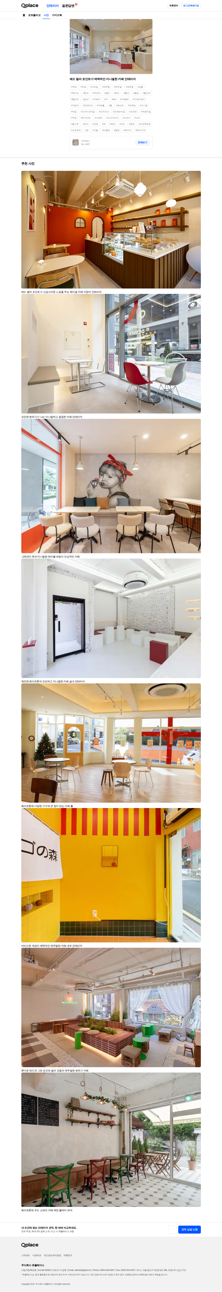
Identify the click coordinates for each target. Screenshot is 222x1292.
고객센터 (25, 1255)
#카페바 (96, 99)
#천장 (95, 124)
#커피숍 (94, 87)
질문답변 (69, 5)
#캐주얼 (106, 87)
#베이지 (127, 130)
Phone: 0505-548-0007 (103, 1270)
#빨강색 (75, 99)
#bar (114, 99)
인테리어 (52, 5)
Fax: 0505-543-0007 (125, 1270)
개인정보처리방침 (52, 1255)
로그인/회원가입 (191, 5)
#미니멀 (143, 105)
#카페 (74, 87)
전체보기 (142, 142)
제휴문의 (173, 5)
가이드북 (57, 15)
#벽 (104, 124)
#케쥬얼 (132, 105)
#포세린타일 (119, 111)
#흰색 (85, 93)
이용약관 (36, 1255)
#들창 (117, 130)
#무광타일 (146, 111)
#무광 (74, 118)
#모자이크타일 (88, 111)
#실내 (85, 99)
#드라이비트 (112, 118)
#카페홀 (101, 105)
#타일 (74, 111)
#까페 (83, 87)
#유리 (85, 124)
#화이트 (75, 93)
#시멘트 (98, 118)
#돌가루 (75, 124)
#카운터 (75, 105)
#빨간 (126, 93)
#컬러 (107, 93)
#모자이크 (104, 111)
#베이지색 (140, 130)
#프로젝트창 (145, 124)
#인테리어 (88, 105)
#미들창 (106, 130)
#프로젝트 (76, 130)
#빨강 (136, 93)
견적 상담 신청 (189, 1229)
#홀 (110, 105)
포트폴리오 (34, 15)
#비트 (137, 118)
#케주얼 (118, 87)
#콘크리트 (86, 118)
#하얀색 (96, 93)
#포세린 (133, 111)
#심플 (140, 87)
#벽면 (112, 124)
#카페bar (124, 99)
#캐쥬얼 (129, 87)
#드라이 (126, 118)
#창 (86, 130)
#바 (106, 99)
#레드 (117, 93)
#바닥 (122, 124)
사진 (46, 15)
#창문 (131, 124)
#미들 (95, 130)
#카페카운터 (139, 99)
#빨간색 (147, 93)
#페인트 (120, 105)
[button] (197, 174)
